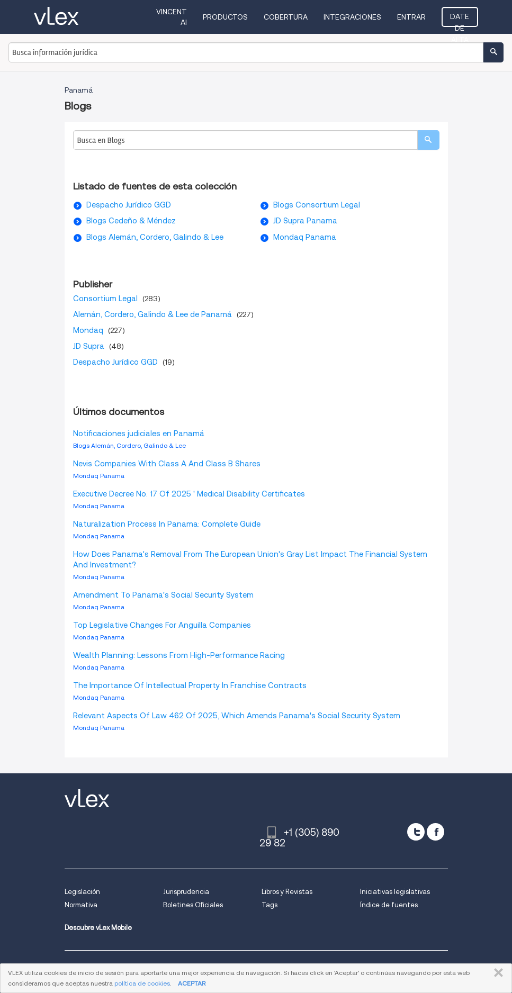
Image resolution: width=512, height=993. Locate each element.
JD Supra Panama (305, 220)
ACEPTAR (191, 983)
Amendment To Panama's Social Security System (163, 595)
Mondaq (88, 330)
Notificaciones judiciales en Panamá (138, 433)
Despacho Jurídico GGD (128, 205)
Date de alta (459, 19)
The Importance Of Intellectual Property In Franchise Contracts (190, 685)
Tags (269, 905)
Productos (225, 17)
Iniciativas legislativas (395, 892)
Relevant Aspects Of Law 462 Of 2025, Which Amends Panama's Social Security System (236, 715)
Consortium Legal (105, 298)
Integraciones (352, 17)
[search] (428, 140)
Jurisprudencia (186, 892)
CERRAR (496, 973)
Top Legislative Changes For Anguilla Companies (162, 625)
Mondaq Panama (304, 237)
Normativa (81, 905)
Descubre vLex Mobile (98, 928)
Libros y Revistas (287, 892)
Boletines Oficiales (193, 905)
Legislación (82, 892)
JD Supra (88, 346)
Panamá (79, 90)
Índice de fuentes (389, 905)
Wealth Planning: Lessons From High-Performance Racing (179, 655)
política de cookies (142, 983)
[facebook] (435, 832)
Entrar (411, 17)
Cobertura (286, 17)
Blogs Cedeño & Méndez (131, 220)
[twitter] (416, 832)
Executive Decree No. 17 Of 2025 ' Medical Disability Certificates (189, 494)
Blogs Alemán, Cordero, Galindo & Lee (154, 237)
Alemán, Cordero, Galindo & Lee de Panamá (152, 314)
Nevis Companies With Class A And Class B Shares (167, 463)
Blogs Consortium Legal (316, 205)
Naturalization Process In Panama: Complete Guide (167, 524)
